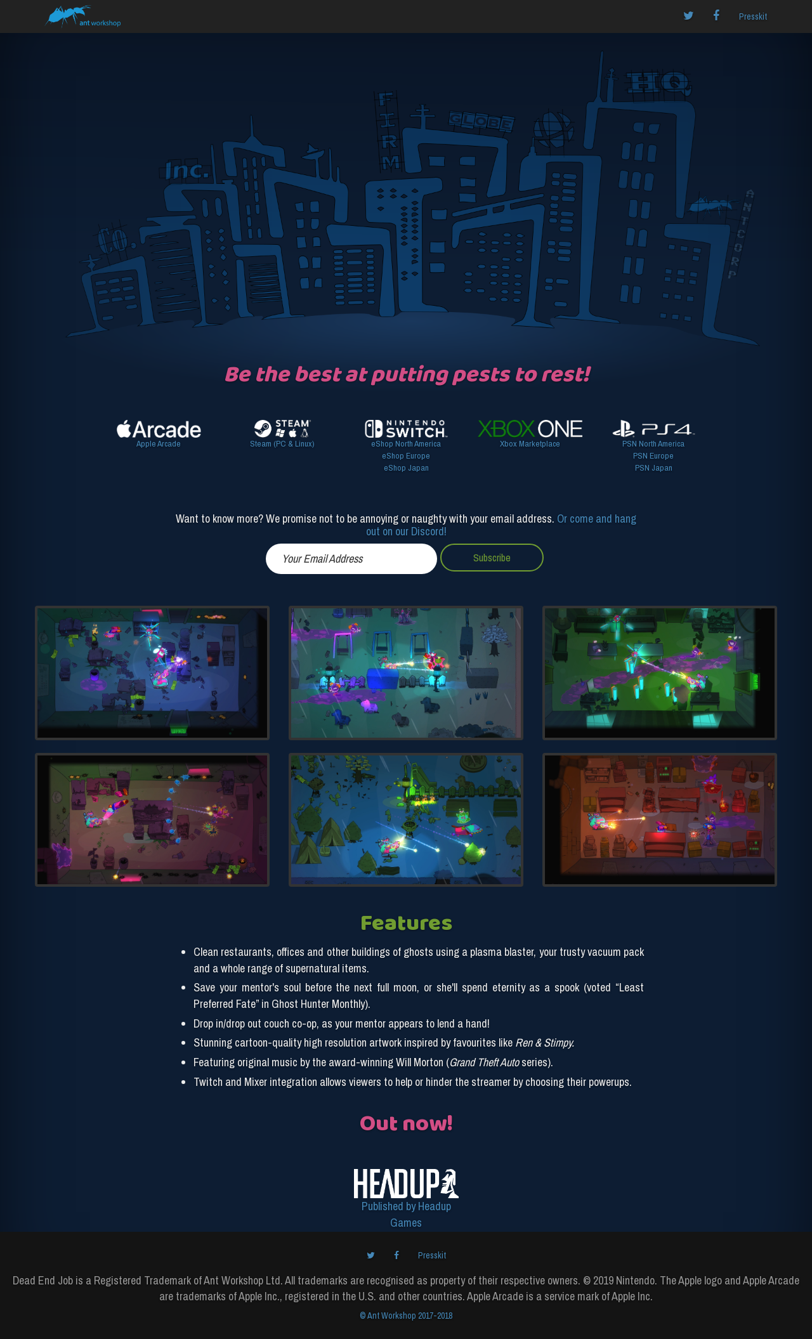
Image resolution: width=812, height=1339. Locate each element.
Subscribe (492, 558)
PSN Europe (653, 455)
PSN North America (653, 443)
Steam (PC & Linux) (282, 443)
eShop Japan (406, 467)
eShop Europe (406, 455)
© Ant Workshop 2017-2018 (406, 1315)
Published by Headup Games (406, 1214)
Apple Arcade (158, 443)
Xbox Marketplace (530, 443)
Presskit (753, 16)
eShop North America (406, 443)
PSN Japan (653, 467)
